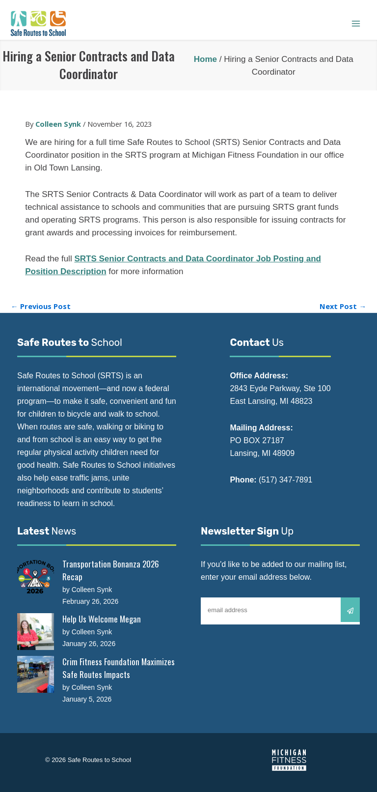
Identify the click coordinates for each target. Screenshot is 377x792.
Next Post (343, 306)
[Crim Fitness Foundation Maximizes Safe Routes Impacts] (35, 674)
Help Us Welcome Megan (101, 619)
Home (205, 59)
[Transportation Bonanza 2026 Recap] (35, 576)
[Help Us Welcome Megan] (35, 631)
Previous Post (41, 306)
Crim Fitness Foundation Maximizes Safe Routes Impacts (118, 667)
